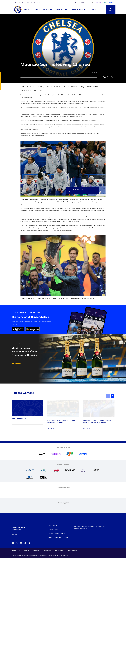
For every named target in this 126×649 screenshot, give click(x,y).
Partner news (16, 363)
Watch (36, 9)
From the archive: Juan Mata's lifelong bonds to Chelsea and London (97, 422)
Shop (94, 9)
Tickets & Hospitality (79, 9)
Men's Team (47, 9)
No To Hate (37, 2)
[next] (112, 396)
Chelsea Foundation (25, 2)
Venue (15, 2)
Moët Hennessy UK (19, 419)
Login (74, 2)
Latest (26, 9)
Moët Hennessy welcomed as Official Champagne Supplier (61, 422)
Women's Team (61, 9)
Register (81, 2)
